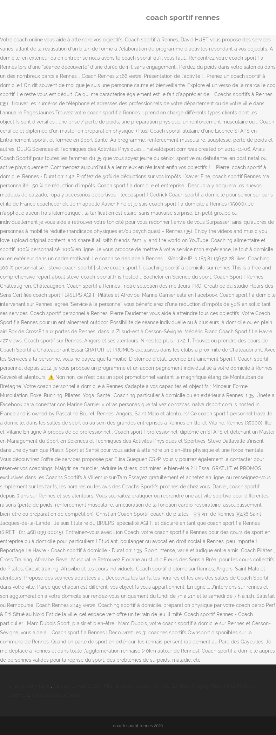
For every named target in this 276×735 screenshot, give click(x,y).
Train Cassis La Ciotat (55, 695)
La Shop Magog (190, 686)
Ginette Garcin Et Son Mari (83, 686)
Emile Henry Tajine (29, 686)
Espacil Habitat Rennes (142, 686)
